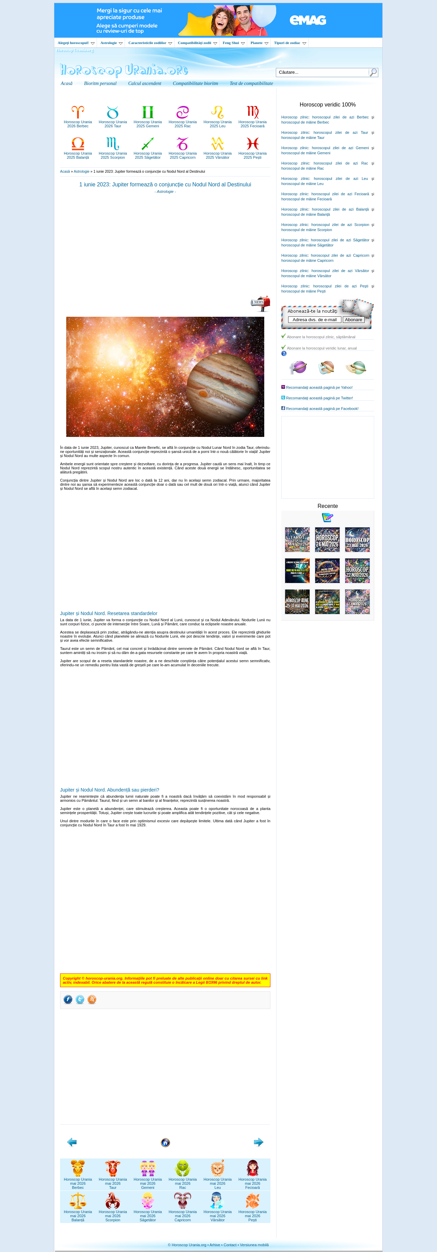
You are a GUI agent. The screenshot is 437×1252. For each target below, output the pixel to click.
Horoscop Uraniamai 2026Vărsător (217, 1214)
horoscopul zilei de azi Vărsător (340, 271)
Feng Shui (234, 43)
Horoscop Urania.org (74, 49)
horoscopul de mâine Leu (302, 184)
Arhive (215, 1245)
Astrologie (111, 43)
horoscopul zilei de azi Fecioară (340, 194)
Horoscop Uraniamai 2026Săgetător (148, 1214)
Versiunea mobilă (254, 1245)
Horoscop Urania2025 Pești (253, 153)
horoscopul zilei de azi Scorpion (340, 225)
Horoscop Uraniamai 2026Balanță (78, 1214)
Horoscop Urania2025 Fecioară (253, 122)
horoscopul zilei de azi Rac (341, 163)
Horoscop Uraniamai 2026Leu (217, 1181)
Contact (230, 1245)
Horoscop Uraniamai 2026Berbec (78, 1181)
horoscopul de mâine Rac (302, 168)
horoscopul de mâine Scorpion (306, 230)
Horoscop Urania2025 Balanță (78, 153)
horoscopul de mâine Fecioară (306, 199)
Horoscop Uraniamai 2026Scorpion (113, 1214)
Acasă (65, 171)
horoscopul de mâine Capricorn (307, 260)
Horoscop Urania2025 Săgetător (148, 153)
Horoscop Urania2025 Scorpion (113, 153)
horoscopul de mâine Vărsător (306, 276)
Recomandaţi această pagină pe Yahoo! (319, 387)
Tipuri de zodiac (290, 43)
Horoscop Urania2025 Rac (183, 122)
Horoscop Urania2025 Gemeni (148, 122)
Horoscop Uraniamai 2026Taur (113, 1181)
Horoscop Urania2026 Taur (113, 122)
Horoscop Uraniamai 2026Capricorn (183, 1214)
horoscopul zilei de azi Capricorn (340, 255)
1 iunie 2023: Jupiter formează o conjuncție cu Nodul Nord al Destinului (165, 184)
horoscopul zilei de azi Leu (341, 178)
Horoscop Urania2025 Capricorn (183, 153)
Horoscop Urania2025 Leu (217, 122)
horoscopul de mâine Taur (302, 138)
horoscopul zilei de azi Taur (340, 132)
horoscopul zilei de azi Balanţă (340, 209)
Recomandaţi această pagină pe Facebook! (322, 409)
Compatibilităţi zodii (197, 43)
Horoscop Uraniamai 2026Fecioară (253, 1181)
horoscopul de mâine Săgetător (307, 245)
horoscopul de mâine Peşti (303, 291)
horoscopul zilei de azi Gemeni (340, 148)
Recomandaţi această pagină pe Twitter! (319, 398)
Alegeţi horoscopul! (76, 43)
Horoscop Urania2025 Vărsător (217, 153)
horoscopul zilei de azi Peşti (340, 286)
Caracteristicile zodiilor (150, 43)
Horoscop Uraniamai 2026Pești (253, 1214)
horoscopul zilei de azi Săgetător (340, 240)
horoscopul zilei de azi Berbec (340, 117)
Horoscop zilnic (294, 117)
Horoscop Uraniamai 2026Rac (183, 1181)
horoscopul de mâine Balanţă (305, 214)
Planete (259, 43)
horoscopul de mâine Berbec (305, 122)
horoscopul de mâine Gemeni (305, 153)
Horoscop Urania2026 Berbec (78, 122)
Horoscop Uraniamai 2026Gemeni (148, 1181)
